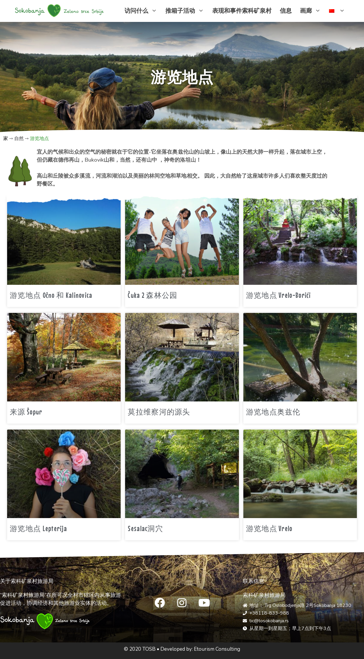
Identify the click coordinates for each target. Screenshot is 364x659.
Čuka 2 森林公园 (152, 295)
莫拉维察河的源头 (159, 412)
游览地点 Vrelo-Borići (278, 295)
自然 (19, 138)
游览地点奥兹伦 (273, 412)
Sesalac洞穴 (145, 528)
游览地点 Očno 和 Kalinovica (51, 295)
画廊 (312, 11)
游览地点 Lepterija (38, 528)
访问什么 (142, 11)
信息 (286, 11)
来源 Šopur (26, 412)
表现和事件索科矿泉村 (242, 11)
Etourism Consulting (217, 649)
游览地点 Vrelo (269, 528)
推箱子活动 (186, 11)
